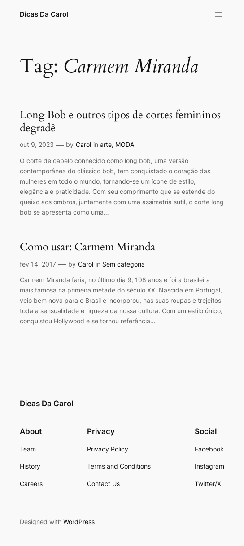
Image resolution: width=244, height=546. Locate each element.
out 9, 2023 (37, 144)
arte (106, 144)
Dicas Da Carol (44, 14)
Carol (83, 144)
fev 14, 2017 (38, 264)
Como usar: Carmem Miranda (87, 247)
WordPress (79, 521)
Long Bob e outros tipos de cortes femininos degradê (120, 121)
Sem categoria (123, 264)
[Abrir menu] (219, 14)
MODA (124, 144)
